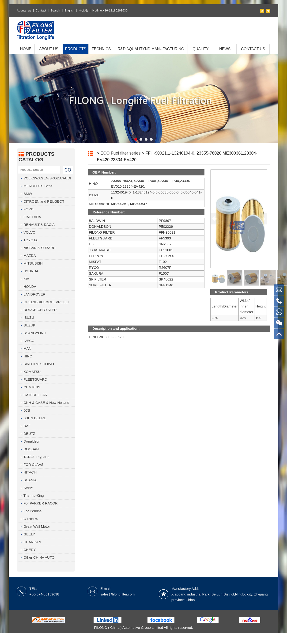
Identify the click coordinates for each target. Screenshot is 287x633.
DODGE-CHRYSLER (37, 310)
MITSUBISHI (30, 263)
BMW (24, 194)
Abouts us (24, 10)
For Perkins (29, 511)
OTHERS (27, 519)
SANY (25, 488)
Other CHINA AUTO (35, 557)
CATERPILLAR (32, 395)
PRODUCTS (75, 49)
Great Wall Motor (33, 526)
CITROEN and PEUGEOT (40, 201)
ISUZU (25, 317)
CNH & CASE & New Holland (43, 403)
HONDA (26, 286)
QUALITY (200, 49)
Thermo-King (30, 495)
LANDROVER (31, 294)
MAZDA (26, 256)
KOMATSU (29, 372)
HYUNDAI (28, 271)
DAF (23, 426)
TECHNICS (101, 49)
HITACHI (27, 472)
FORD (25, 209)
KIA (23, 279)
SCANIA (27, 480)
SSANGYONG (31, 333)
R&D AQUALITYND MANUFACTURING (151, 49)
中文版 (83, 10)
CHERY (26, 550)
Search (55, 10)
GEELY (26, 534)
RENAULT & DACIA (36, 225)
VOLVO (26, 232)
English (69, 10)
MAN (24, 348)
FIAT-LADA (29, 217)
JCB (23, 410)
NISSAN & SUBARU (36, 248)
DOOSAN (28, 449)
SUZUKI (26, 325)
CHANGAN (29, 542)
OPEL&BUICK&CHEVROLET (43, 302)
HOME (25, 49)
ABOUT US (48, 49)
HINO (24, 356)
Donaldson (28, 441)
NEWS (224, 49)
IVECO (25, 341)
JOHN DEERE (31, 418)
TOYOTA (27, 240)
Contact (41, 10)
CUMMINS (28, 387)
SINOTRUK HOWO (35, 364)
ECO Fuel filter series (121, 153)
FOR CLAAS (30, 464)
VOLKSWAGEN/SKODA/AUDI (44, 178)
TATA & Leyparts (33, 457)
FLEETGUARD (32, 379)
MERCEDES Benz (34, 186)
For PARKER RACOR (37, 503)
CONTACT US (253, 49)
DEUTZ (26, 434)
